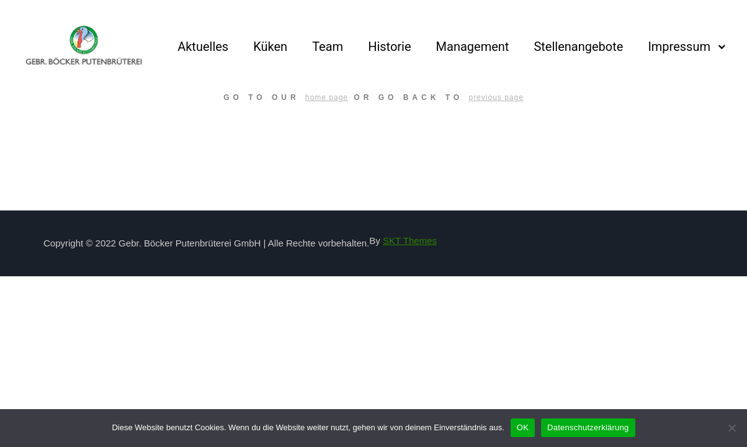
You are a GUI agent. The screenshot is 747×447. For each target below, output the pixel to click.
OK (523, 427)
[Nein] (731, 428)
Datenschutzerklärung (587, 427)
